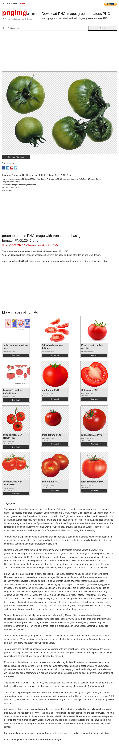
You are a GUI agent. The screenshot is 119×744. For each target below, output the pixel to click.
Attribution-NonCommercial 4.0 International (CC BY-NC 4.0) (41, 175)
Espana (22, 3)
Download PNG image (16, 157)
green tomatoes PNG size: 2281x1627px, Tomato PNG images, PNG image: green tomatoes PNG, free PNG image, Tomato (55, 179)
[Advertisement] (59, 52)
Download (15, 355)
